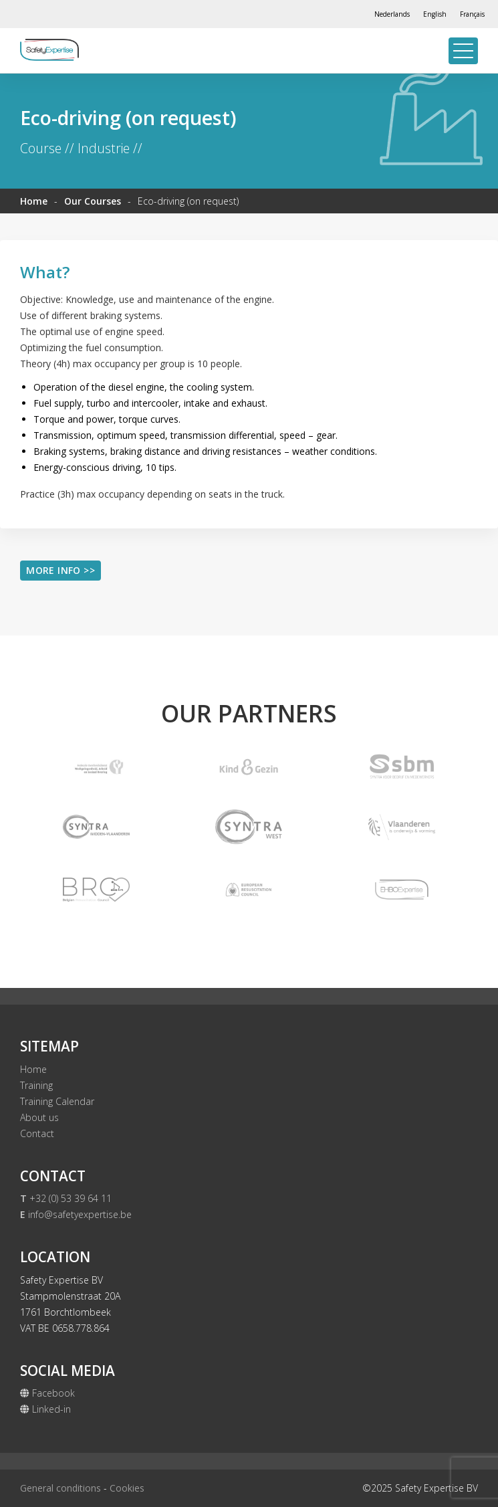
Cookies (127, 1488)
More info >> (60, 570)
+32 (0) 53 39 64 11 (66, 1198)
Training (36, 1085)
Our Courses (92, 201)
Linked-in (45, 1409)
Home (33, 201)
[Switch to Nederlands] (392, 14)
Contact (37, 1133)
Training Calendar (57, 1101)
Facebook (47, 1393)
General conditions (60, 1488)
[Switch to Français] (472, 14)
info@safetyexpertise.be (76, 1214)
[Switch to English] (434, 14)
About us (39, 1117)
